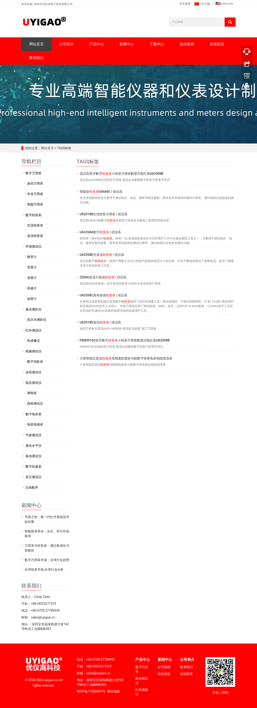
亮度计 (32, 267)
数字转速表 (33, 466)
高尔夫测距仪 (36, 319)
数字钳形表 (33, 215)
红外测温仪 (33, 330)
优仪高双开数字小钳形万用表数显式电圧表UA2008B (121, 173)
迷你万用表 (35, 183)
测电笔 (32, 393)
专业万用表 (35, 194)
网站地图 (113, 691)
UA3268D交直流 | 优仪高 (102, 255)
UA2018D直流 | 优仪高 (100, 322)
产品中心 (96, 44)
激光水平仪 (33, 445)
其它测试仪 (33, 477)
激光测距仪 (33, 309)
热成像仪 (33, 340)
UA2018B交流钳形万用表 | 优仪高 (103, 214)
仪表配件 (32, 487)
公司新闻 (164, 667)
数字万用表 (33, 173)
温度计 (32, 298)
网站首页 (36, 44)
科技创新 (164, 674)
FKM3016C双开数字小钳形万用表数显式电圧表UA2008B (125, 340)
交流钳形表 (35, 225)
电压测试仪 (33, 383)
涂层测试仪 (33, 372)
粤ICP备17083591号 (91, 691)
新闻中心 (126, 44)
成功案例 (187, 44)
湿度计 (32, 278)
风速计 (32, 288)
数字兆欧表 (35, 361)
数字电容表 (33, 414)
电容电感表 (35, 424)
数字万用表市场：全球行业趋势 (47, 560)
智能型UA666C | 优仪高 (101, 191)
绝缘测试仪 (33, 351)
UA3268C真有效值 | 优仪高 (104, 295)
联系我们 (36, 58)
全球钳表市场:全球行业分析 (44, 569)
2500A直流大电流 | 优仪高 (103, 277)
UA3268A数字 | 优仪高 (100, 232)
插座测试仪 (35, 403)
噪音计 (32, 257)
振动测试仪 (33, 456)
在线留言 (217, 44)
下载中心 (156, 44)
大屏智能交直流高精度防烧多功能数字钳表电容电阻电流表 (126, 358)
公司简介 (66, 44)
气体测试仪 (33, 435)
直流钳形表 (35, 236)
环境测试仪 (33, 246)
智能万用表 (35, 204)
